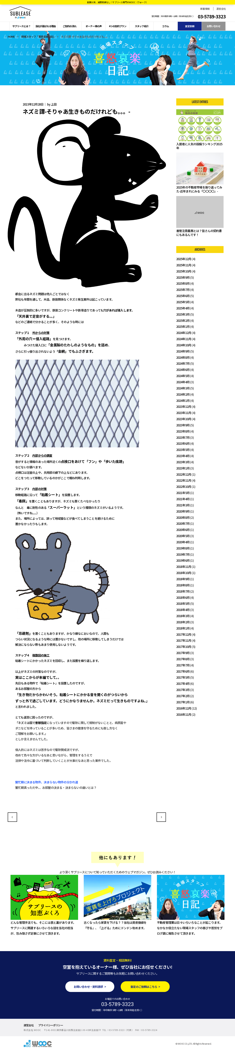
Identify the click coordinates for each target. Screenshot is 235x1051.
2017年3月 (183, 689)
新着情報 (204, 8)
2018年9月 (183, 579)
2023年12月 (183, 406)
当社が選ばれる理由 (45, 26)
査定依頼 (189, 26)
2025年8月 (183, 283)
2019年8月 (183, 548)
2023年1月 (183, 468)
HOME (11, 36)
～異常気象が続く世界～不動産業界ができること (161, 817)
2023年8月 (183, 431)
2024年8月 (183, 357)
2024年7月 (183, 363)
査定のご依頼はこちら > (145, 987)
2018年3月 (183, 616)
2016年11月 (183, 714)
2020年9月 (183, 511)
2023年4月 (183, 456)
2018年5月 (183, 603)
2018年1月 (183, 628)
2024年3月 (183, 388)
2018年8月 (183, 585)
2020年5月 (183, 536)
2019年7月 (183, 554)
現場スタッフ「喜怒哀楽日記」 (37, 36)
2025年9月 (183, 277)
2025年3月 (183, 314)
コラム (165, 26)
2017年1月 (183, 702)
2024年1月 (183, 400)
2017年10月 (183, 646)
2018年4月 (183, 609)
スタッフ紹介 (141, 26)
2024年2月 (183, 394)
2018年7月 (183, 591)
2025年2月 (183, 320)
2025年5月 (183, 302)
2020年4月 (183, 542)
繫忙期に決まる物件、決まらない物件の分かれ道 (46, 782)
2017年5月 (183, 677)
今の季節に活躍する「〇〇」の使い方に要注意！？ (12, 817)
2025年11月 (183, 265)
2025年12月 (183, 259)
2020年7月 (183, 523)
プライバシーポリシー (50, 1025)
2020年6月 (183, 529)
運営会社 (221, 8)
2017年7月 (183, 665)
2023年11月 (183, 412)
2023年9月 (183, 425)
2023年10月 (183, 419)
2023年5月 (183, 449)
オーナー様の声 (94, 26)
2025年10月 (183, 271)
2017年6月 (183, 671)
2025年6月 (183, 295)
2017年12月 (183, 634)
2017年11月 (183, 640)
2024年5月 (183, 376)
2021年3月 (183, 505)
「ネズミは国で (25, 722)
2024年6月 (183, 369)
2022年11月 (183, 480)
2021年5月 (183, 492)
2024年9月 (183, 351)
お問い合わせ (213, 26)
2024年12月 (183, 332)
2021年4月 (183, 499)
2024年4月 (183, 382)
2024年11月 (183, 339)
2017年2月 (183, 696)
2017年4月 (183, 683)
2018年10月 (183, 572)
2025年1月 (183, 326)
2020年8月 (183, 517)
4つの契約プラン (117, 26)
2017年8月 (183, 659)
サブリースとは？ (21, 26)
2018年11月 (183, 566)
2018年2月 (183, 622)
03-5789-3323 (212, 16)
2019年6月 (183, 560)
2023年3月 (183, 462)
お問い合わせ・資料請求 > (90, 987)
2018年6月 (183, 597)
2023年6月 (183, 443)
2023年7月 (183, 437)
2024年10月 (183, 345)
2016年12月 (183, 708)
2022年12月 (183, 474)
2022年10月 (183, 486)
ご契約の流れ (69, 26)
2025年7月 (183, 289)
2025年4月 (183, 308)
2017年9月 (183, 653)
